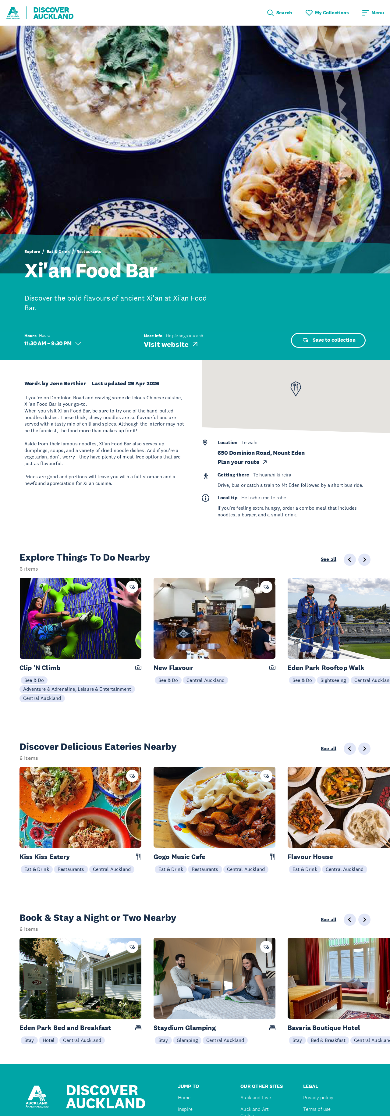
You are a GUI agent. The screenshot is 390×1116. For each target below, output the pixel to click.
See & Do (34, 680)
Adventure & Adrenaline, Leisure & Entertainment (77, 689)
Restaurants (88, 251)
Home (184, 1097)
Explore (32, 251)
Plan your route (243, 462)
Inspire (185, 1109)
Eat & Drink (58, 251)
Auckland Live (255, 1097)
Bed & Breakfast (328, 1040)
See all (328, 559)
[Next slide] (364, 560)
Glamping (187, 1040)
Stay (29, 1040)
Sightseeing (333, 680)
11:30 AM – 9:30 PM (52, 343)
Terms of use (317, 1109)
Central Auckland (42, 698)
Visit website (171, 344)
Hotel (49, 1040)
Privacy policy (318, 1097)
